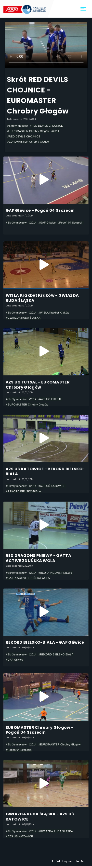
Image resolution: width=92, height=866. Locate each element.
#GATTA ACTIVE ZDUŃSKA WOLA (28, 577)
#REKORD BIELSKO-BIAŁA (23, 491)
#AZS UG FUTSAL (50, 399)
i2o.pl (83, 861)
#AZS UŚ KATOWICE (52, 485)
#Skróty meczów (17, 125)
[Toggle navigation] (83, 9)
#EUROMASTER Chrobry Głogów (28, 131)
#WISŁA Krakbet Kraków (54, 312)
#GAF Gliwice (47, 222)
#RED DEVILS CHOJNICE (46, 125)
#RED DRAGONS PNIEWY (55, 572)
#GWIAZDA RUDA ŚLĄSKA (23, 317)
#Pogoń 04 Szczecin (70, 222)
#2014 (55, 131)
